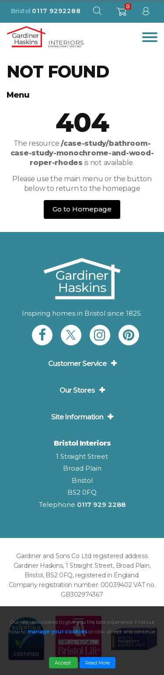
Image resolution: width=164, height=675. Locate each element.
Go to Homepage (82, 209)
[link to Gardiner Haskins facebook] (42, 335)
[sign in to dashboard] (145, 13)
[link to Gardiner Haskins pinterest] (129, 335)
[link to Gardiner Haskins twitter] (71, 335)
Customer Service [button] (77, 363)
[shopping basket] (121, 14)
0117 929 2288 (101, 504)
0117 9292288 (56, 11)
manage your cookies (57, 631)
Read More (97, 663)
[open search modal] (97, 13)
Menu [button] (18, 95)
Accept (63, 663)
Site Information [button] (77, 417)
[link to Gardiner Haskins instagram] (100, 335)
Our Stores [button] (77, 390)
